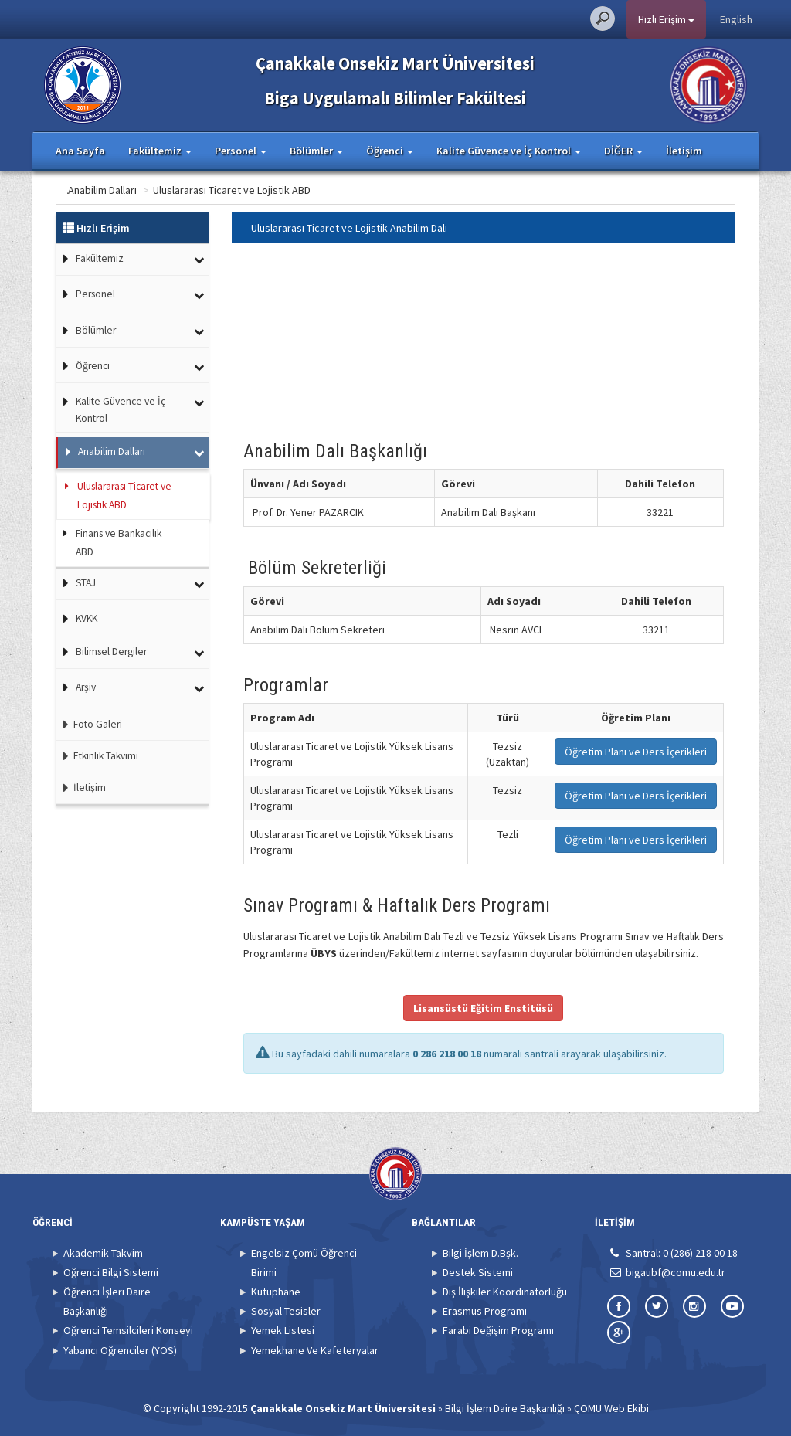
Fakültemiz (100, 258)
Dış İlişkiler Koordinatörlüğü (505, 1292)
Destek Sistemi (478, 1272)
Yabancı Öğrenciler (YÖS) (120, 1350)
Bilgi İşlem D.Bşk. (480, 1253)
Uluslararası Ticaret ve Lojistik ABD (293, 190)
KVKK (86, 618)
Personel (95, 293)
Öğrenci (93, 365)
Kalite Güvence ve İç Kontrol (120, 410)
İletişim (684, 151)
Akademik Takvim (103, 1253)
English (736, 19)
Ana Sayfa (80, 151)
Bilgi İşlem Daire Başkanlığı (505, 1408)
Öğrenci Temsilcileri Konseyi (128, 1330)
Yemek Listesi (282, 1330)
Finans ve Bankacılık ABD (118, 542)
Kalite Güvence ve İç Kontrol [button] (508, 151)
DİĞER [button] (623, 151)
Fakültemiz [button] (160, 151)
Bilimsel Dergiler (111, 651)
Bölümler (96, 330)
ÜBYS (324, 953)
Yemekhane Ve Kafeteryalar (315, 1350)
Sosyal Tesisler (286, 1311)
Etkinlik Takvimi (97, 755)
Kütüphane (275, 1292)
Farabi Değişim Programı (498, 1330)
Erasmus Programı (485, 1311)
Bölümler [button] (316, 151)
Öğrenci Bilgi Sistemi (110, 1272)
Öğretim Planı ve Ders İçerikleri (636, 752)
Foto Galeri (89, 724)
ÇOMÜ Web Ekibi (611, 1408)
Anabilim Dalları (163, 190)
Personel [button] (240, 151)
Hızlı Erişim (666, 19)
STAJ (86, 582)
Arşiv (86, 687)
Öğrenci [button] (389, 151)
